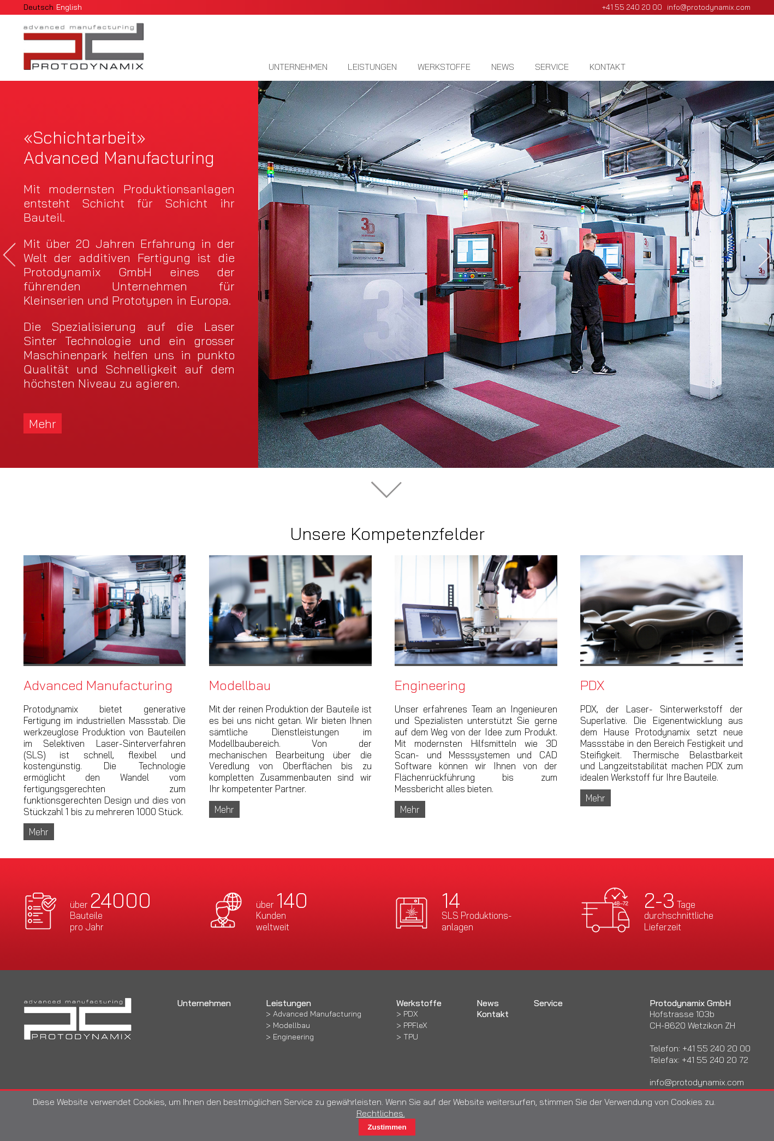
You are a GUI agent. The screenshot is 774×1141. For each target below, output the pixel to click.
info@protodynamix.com (709, 6)
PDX (410, 1014)
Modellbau (291, 1025)
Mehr (42, 423)
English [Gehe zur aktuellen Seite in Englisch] (69, 6)
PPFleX (415, 1025)
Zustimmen (386, 1127)
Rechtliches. (380, 1113)
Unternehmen (298, 66)
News (502, 66)
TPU (410, 1037)
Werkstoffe (444, 66)
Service (552, 66)
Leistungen (372, 66)
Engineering (293, 1037)
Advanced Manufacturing (317, 1014)
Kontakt (608, 66)
